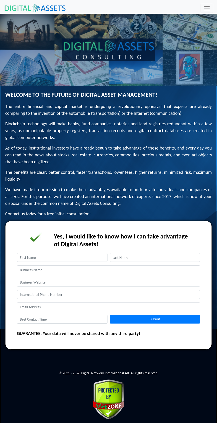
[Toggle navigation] (207, 8)
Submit (155, 319)
